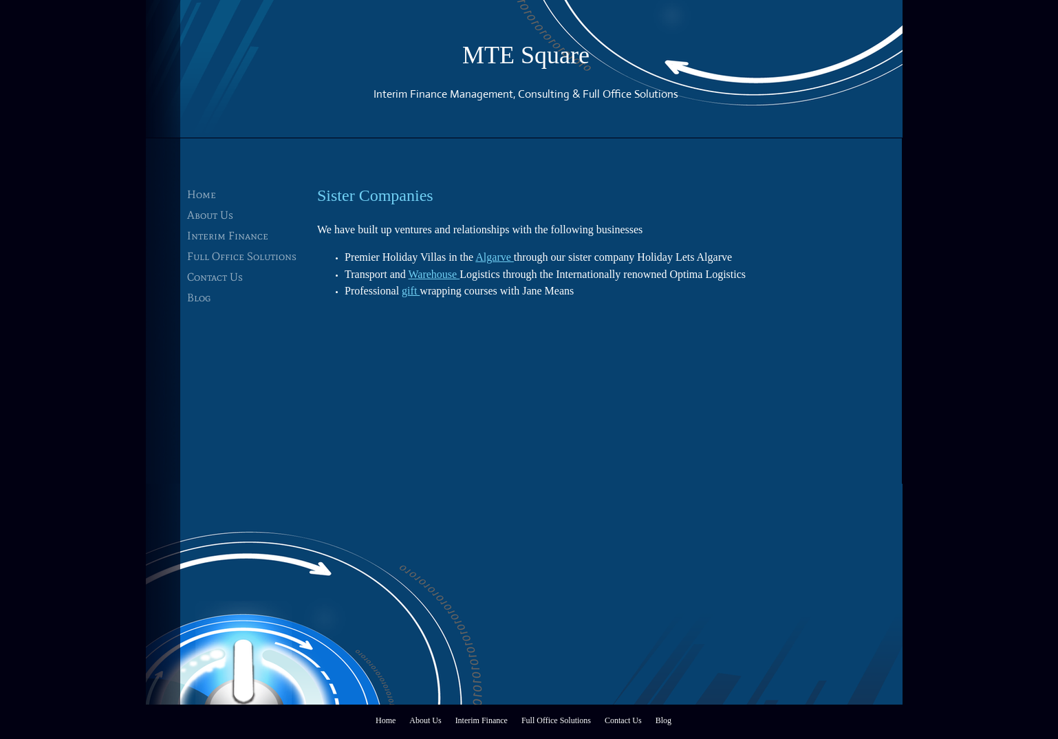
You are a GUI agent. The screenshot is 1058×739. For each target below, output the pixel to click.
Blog (198, 297)
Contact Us (215, 276)
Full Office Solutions (241, 256)
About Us (210, 215)
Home (201, 194)
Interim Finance (227, 235)
